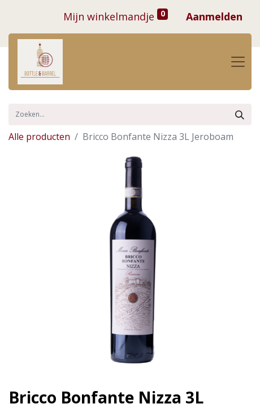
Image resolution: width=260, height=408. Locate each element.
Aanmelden (214, 16)
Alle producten (39, 136)
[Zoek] (240, 114)
